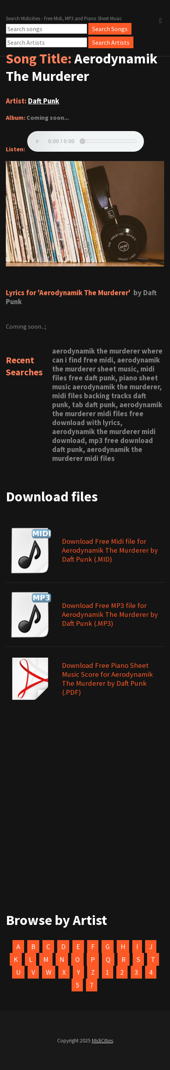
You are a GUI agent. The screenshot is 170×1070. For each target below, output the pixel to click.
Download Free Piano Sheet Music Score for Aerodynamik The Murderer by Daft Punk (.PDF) (107, 679)
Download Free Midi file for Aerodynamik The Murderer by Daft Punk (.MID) (110, 550)
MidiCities (102, 1040)
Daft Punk (43, 100)
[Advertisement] (85, 830)
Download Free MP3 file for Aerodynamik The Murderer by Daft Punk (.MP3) (110, 614)
